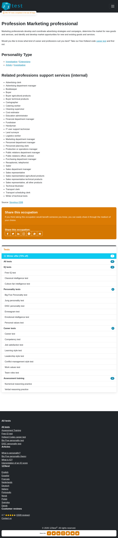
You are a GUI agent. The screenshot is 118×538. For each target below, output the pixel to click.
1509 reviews (23, 515)
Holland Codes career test (14, 437)
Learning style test (13, 350)
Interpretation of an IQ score (15, 463)
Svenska (6, 502)
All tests (59, 261)
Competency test (12, 339)
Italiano (5, 489)
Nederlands (7, 482)
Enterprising (24, 62)
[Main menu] (112, 6)
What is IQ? (7, 460)
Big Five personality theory (14, 456)
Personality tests (59, 289)
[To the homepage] (12, 6)
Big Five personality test (13, 440)
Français (6, 479)
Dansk (4, 506)
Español (5, 476)
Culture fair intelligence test (17, 284)
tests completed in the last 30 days (19, 13)
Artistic (9, 65)
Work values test (12, 367)
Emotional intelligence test (17, 317)
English (5, 472)
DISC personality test (14, 306)
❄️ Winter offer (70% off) (59, 256)
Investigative (11, 62)
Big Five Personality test (16, 295)
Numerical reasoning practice (18, 384)
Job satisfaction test (14, 345)
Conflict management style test (19, 361)
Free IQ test (10, 273)
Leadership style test (14, 356)
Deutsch (5, 486)
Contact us (7, 518)
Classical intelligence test (16, 278)
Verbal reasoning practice (16, 389)
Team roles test (12, 373)
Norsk (4, 496)
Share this (43, 533)
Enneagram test (12, 312)
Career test (10, 334)
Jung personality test (14, 300)
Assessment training (59, 378)
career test (101, 41)
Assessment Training (11, 430)
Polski (4, 499)
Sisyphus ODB (16, 202)
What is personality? (11, 453)
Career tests (59, 328)
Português (6, 492)
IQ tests (59, 267)
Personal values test (14, 323)
